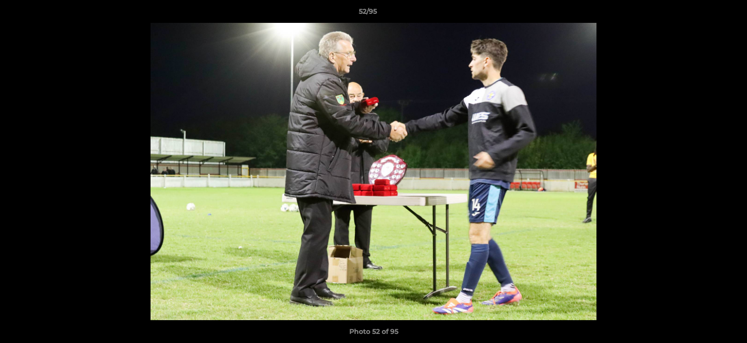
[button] (707, 14)
